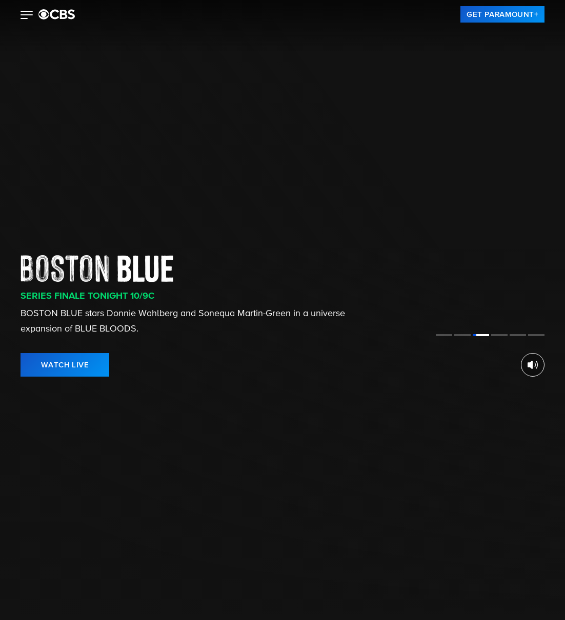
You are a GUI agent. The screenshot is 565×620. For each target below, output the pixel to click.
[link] (502, 14)
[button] (26, 16)
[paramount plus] (56, 14)
